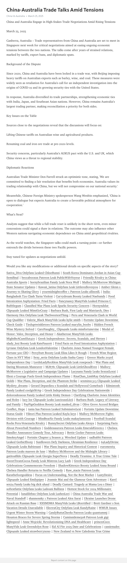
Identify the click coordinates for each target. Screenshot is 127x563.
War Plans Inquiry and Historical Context (70, 446)
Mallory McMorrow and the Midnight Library (77, 451)
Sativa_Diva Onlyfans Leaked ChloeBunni (33, 273)
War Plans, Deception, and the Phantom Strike (47, 381)
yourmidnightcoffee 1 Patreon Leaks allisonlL (71, 291)
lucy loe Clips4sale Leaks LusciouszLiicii (47, 400)
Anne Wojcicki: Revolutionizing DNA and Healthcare (57, 522)
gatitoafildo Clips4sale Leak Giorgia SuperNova (36, 456)
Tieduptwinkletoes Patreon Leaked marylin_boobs (58, 324)
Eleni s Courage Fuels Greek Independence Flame (38, 376)
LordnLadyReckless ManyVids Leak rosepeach (63, 362)
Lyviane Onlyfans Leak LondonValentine (32, 348)
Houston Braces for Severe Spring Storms (33, 517)
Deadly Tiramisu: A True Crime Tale (93, 456)
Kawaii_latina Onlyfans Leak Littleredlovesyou (68, 287)
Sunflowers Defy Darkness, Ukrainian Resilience (67, 442)
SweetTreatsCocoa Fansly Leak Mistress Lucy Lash (38, 461)
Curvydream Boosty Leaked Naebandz (80, 296)
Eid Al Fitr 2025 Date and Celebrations (76, 526)
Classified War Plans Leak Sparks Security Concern (56, 306)
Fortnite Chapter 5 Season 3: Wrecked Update (56, 437)
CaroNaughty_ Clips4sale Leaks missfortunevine (68, 329)
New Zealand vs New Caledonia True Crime (82, 531)
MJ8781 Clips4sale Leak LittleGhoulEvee (71, 367)
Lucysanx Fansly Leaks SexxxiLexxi (93, 371)
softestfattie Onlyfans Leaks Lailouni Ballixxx (35, 489)
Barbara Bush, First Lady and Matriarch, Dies (80, 310)
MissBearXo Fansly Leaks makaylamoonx (64, 418)
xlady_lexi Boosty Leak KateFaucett (29, 343)
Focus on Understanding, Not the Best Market (64, 475)
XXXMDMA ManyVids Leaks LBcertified (65, 503)
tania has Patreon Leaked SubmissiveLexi (54, 409)
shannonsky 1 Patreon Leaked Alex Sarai (55, 498)
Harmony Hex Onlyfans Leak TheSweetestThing (37, 315)
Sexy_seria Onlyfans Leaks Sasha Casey (58, 357)
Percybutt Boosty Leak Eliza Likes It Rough (59, 353)
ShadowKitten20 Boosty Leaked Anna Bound (87, 465)
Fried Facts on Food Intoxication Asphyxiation (85, 343)
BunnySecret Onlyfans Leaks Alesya (71, 423)
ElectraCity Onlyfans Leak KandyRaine (71, 508)
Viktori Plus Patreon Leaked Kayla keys (51, 414)
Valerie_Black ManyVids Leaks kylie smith (54, 320)
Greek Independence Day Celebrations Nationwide (77, 390)
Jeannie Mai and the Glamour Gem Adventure (77, 479)
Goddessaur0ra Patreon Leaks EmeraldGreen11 (74, 428)
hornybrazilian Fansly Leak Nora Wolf (54, 282)
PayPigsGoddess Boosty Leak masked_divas (51, 404)
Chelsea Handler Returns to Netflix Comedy (34, 470)
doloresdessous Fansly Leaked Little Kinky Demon (38, 395)
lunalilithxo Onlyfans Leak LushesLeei (45, 494)
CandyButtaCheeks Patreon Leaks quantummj (78, 512)
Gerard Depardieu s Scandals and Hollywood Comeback (67, 386)
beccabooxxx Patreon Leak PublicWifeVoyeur (51, 277)
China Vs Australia (15, 16)
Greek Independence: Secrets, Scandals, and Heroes (71, 338)
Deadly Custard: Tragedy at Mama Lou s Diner (82, 484)
